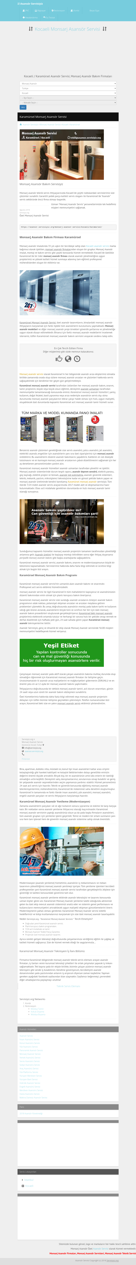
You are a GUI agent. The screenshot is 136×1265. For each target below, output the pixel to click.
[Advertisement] (68, 53)
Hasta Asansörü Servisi (30, 1094)
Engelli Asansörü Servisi (30, 1086)
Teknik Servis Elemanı (68, 986)
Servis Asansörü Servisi (30, 1061)
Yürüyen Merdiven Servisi (31, 1075)
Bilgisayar (40, 10)
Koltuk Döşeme (37, 1011)
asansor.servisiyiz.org (34, 751)
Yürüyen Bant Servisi (29, 1079)
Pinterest (26, 759)
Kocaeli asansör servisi (97, 246)
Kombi (75, 10)
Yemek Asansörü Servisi (30, 1057)
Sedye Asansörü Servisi (30, 1065)
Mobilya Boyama (38, 1014)
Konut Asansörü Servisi (30, 1043)
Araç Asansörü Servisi (29, 1068)
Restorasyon (58, 10)
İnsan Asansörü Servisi (29, 1039)
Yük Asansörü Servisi (29, 1046)
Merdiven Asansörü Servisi (31, 1090)
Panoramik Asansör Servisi (31, 1050)
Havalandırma (30, 17)
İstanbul (29, 1179)
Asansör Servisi (26, 1035)
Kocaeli (29, 1185)
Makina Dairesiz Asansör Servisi (33, 1097)
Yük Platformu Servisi (29, 1072)
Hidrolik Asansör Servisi (30, 1083)
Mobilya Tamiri (37, 1009)
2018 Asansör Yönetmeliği (31, 1113)
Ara (23, 107)
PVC (26, 10)
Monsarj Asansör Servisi (30, 1054)
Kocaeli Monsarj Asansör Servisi (67, 29)
